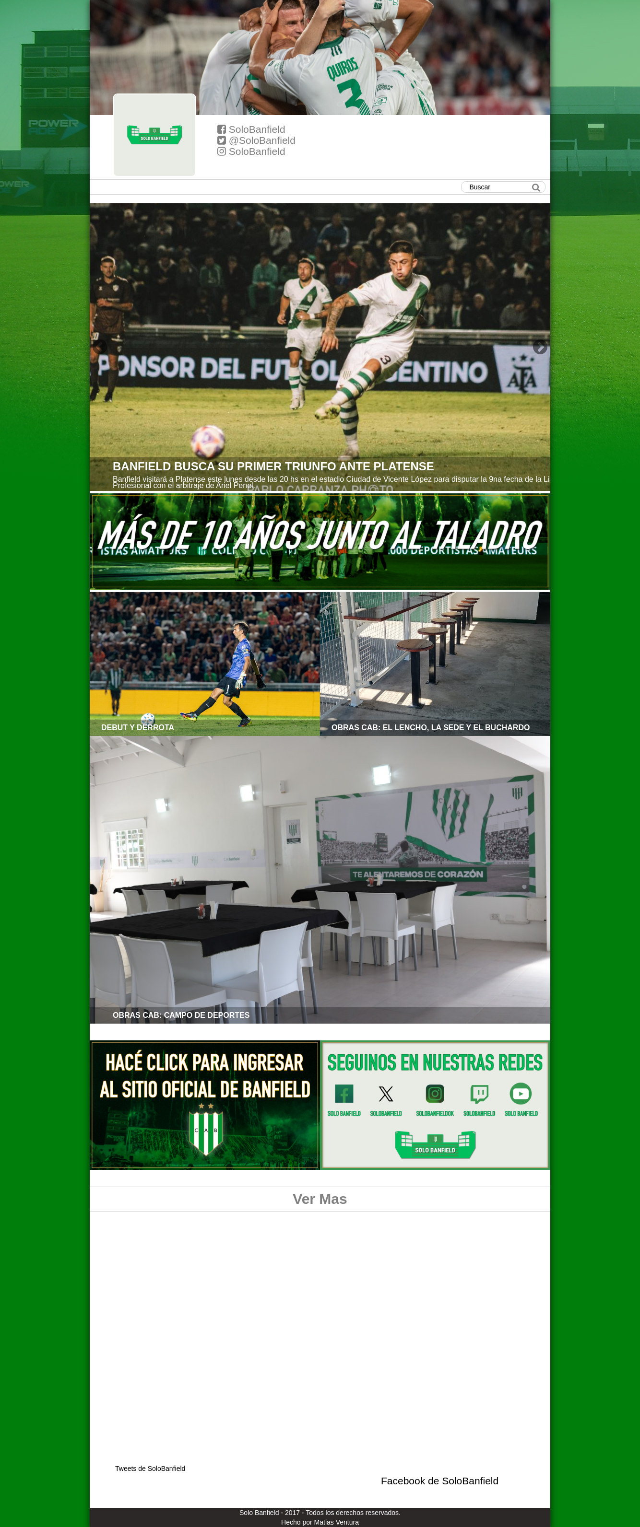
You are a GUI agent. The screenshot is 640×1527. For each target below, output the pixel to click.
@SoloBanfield (256, 140)
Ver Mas (320, 1199)
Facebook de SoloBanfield (439, 1480)
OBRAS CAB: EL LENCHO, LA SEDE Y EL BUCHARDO (431, 727)
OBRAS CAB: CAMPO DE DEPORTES (181, 1015)
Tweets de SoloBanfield (150, 1468)
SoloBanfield (251, 129)
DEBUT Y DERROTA (137, 727)
